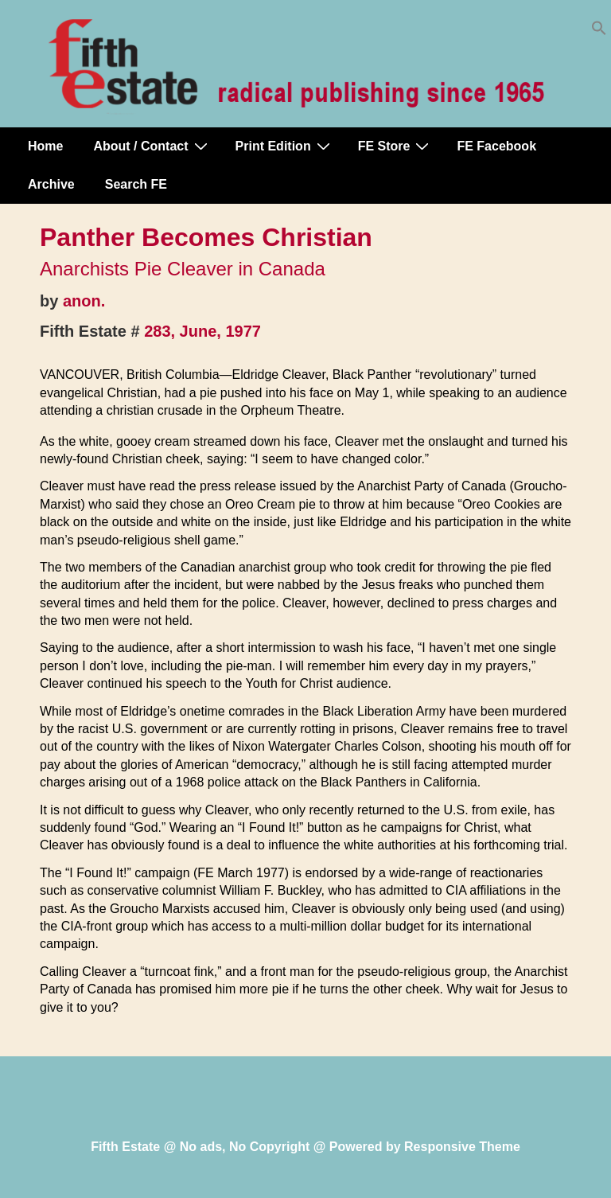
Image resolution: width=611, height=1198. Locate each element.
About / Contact (152, 146)
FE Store (396, 146)
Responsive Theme (462, 1146)
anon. (84, 301)
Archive (51, 184)
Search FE (136, 184)
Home (45, 146)
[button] (599, 31)
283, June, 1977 (202, 331)
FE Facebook (496, 146)
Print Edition (284, 146)
